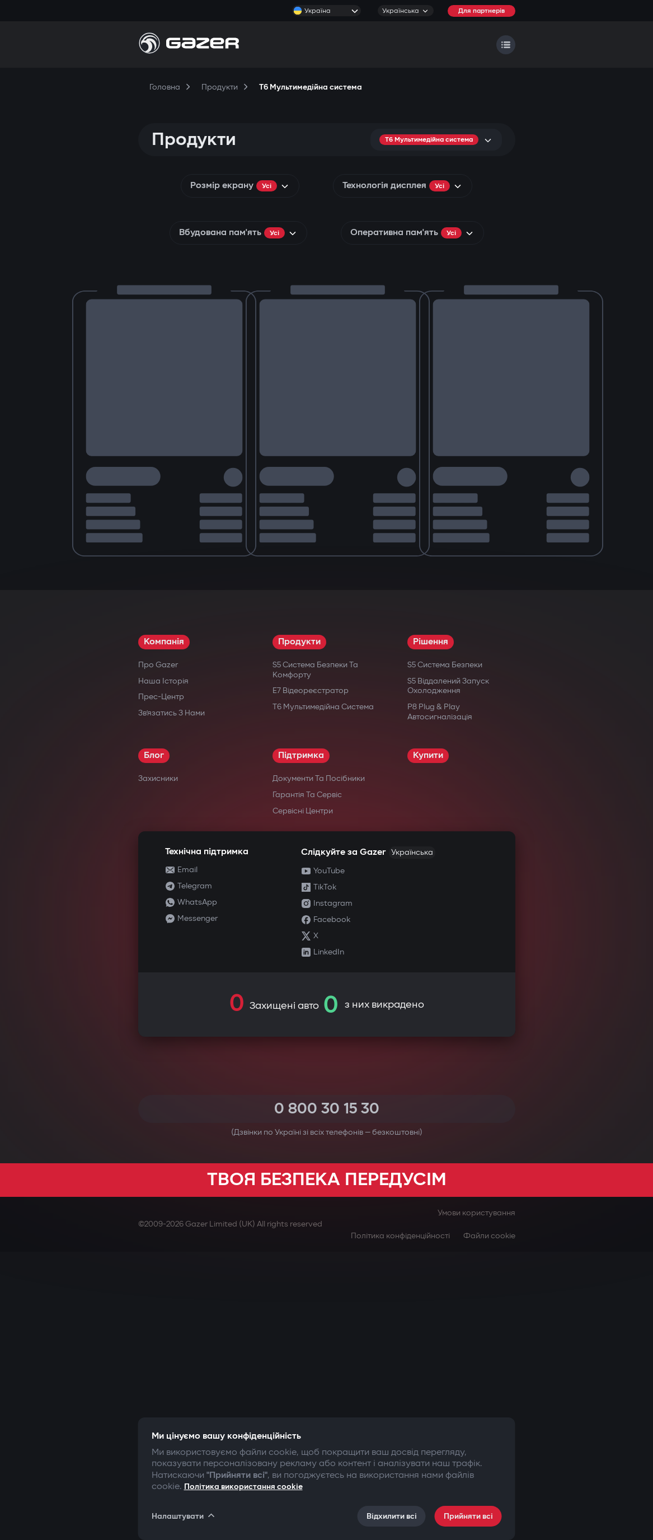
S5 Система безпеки (444, 953)
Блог (154, 1043)
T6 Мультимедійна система (323, 995)
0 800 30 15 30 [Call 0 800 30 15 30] (326, 1397)
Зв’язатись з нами (171, 1001)
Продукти (299, 930)
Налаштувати (184, 1516)
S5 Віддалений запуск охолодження (448, 974)
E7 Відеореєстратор (311, 979)
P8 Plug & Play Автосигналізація (439, 1000)
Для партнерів (481, 11)
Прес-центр (161, 985)
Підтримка (301, 1043)
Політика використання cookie (243, 1486)
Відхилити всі (392, 1516)
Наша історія (163, 969)
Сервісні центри (303, 1099)
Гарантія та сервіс (307, 1083)
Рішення (430, 930)
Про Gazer (158, 953)
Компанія (164, 930)
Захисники (158, 1066)
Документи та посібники (319, 1066)
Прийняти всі (468, 1516)
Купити (428, 1043)
